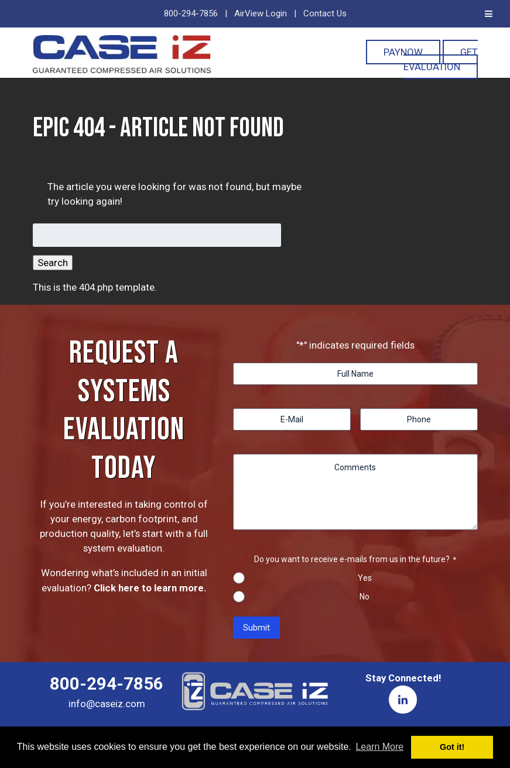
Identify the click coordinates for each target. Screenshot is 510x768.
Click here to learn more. (150, 588)
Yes (365, 578)
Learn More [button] (379, 747)
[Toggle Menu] (488, 13)
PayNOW (403, 52)
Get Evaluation (440, 59)
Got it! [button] (452, 747)
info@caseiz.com (107, 704)
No (364, 596)
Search (52, 262)
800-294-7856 (191, 13)
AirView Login (260, 13)
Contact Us (325, 13)
